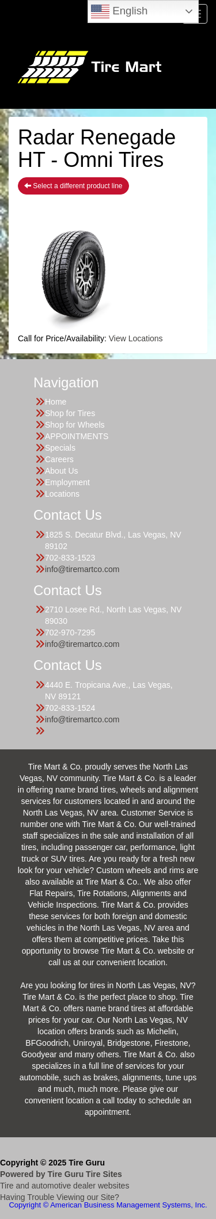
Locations (62, 493)
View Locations (136, 338)
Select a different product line (73, 186)
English (119, 11)
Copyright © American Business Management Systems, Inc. (108, 1205)
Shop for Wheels (75, 424)
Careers (59, 459)
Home (55, 401)
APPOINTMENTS (76, 436)
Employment (67, 482)
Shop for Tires (70, 413)
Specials (60, 447)
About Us (61, 470)
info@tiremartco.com (82, 569)
